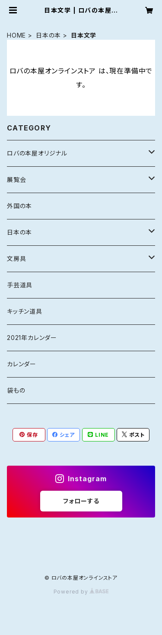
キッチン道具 (24, 311)
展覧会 (16, 179)
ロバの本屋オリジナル (37, 153)
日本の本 (48, 35)
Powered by (81, 591)
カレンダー (21, 364)
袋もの (16, 390)
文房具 (16, 258)
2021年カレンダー (32, 337)
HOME (16, 35)
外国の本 (19, 206)
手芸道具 (19, 285)
